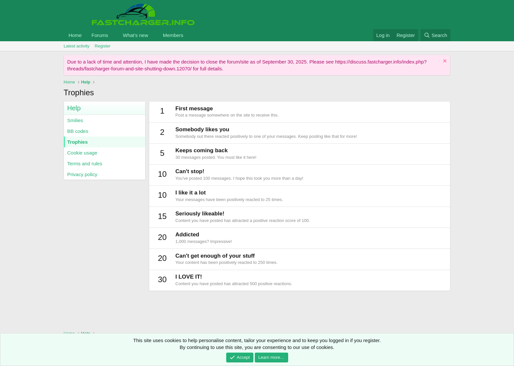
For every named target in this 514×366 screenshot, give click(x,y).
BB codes (77, 131)
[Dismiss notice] (444, 61)
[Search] (435, 35)
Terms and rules (84, 163)
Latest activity (76, 46)
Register (102, 46)
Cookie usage (82, 153)
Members (173, 35)
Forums (99, 35)
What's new (135, 35)
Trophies (77, 142)
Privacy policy (82, 174)
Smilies (75, 120)
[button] (113, 35)
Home (75, 35)
